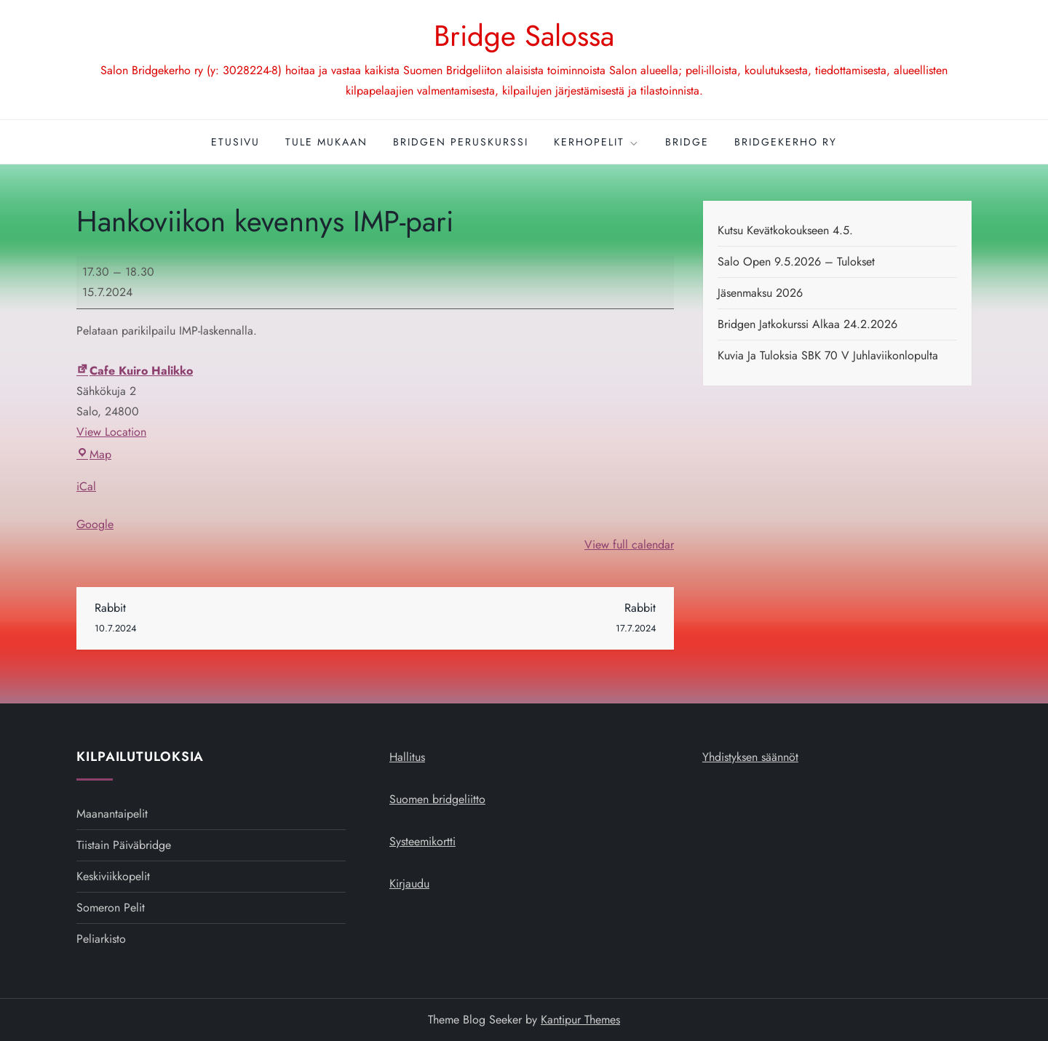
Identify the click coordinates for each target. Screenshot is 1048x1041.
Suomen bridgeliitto (437, 799)
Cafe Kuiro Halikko (134, 370)
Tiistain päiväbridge (123, 845)
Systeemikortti (422, 841)
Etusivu (235, 142)
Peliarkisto (101, 938)
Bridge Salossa (524, 36)
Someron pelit (110, 907)
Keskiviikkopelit (113, 876)
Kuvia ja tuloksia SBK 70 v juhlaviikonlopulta (828, 355)
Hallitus (407, 757)
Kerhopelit (597, 142)
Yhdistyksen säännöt (750, 757)
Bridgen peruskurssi (460, 142)
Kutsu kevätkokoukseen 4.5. (785, 230)
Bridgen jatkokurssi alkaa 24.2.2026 (807, 324)
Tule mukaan (326, 142)
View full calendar (629, 544)
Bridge (687, 142)
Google (95, 524)
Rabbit (235, 619)
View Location (111, 431)
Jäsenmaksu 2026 (760, 292)
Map (93, 454)
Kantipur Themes (580, 1019)
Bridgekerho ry (785, 142)
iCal (86, 486)
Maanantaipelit (112, 813)
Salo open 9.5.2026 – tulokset (796, 261)
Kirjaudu (409, 883)
